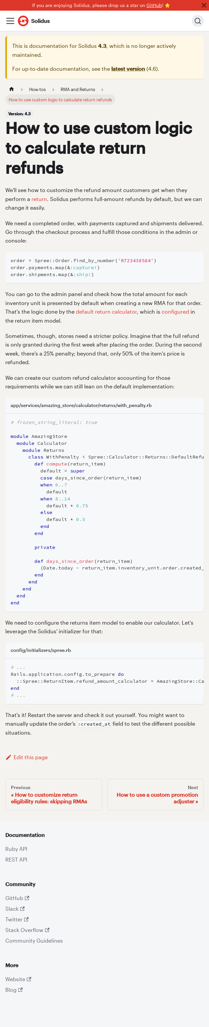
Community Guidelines (34, 940)
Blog (14, 989)
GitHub (154, 5)
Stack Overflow (27, 930)
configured (175, 311)
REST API (16, 859)
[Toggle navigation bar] (10, 21)
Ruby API (16, 849)
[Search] (198, 21)
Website (18, 979)
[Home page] (11, 89)
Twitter (16, 919)
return (39, 199)
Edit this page (26, 757)
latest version (128, 68)
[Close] (204, 5)
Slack (15, 908)
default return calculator (106, 311)
